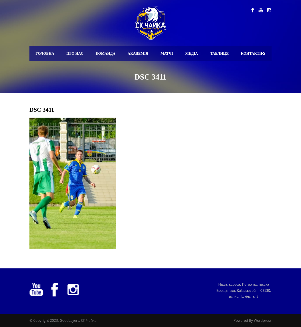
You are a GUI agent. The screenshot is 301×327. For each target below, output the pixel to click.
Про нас (75, 53)
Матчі (167, 53)
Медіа (191, 53)
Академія (138, 53)
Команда (105, 53)
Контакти (251, 53)
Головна (45, 53)
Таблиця (219, 53)
